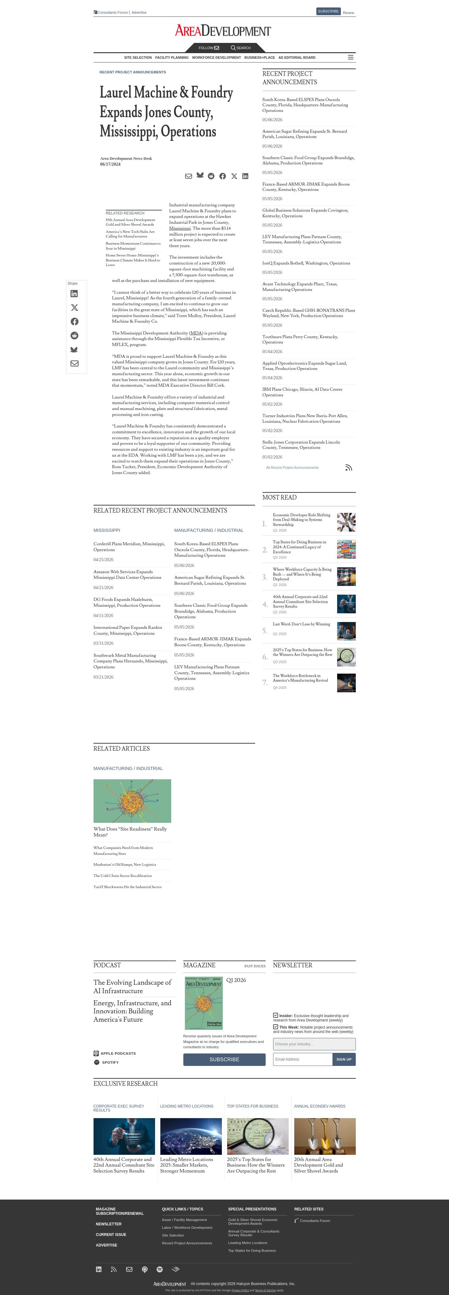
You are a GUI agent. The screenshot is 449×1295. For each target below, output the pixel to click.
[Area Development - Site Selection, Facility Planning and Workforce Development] (224, 30)
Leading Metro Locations (248, 1243)
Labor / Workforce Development (187, 1227)
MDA (196, 333)
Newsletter (109, 1224)
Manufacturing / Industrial (208, 530)
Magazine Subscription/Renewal (120, 1211)
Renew (348, 13)
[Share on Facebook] (76, 322)
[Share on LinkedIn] (76, 294)
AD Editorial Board (296, 57)
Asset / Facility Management (184, 1220)
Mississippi (180, 228)
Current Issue (111, 1235)
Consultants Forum (113, 12)
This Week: (313, 1029)
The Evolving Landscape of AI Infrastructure (133, 987)
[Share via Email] (76, 364)
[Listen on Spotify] (135, 1062)
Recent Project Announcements (133, 72)
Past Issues (255, 966)
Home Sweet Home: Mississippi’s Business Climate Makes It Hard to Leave (133, 260)
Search (241, 48)
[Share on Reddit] (76, 336)
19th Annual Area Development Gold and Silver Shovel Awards (130, 222)
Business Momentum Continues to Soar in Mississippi (133, 246)
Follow (209, 48)
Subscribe (328, 11)
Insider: (311, 1018)
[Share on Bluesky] (76, 350)
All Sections (350, 57)
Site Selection (173, 1235)
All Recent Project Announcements (292, 467)
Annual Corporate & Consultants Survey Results (254, 1233)
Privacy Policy (240, 1290)
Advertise (139, 12)
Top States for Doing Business (252, 1250)
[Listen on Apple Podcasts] (135, 1053)
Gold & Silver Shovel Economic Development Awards (253, 1221)
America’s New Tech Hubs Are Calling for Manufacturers (130, 234)
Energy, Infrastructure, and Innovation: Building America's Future (133, 1011)
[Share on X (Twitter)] (76, 308)
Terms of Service (265, 1290)
